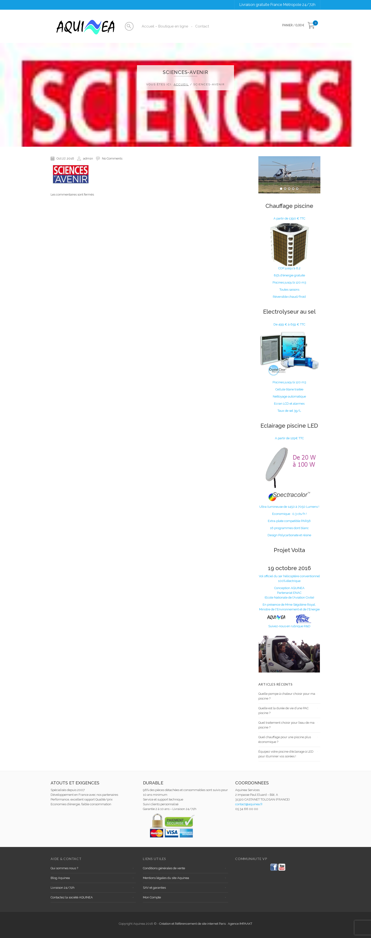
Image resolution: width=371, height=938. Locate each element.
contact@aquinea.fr (249, 804)
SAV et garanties (154, 887)
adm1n (88, 158)
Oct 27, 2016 (65, 158)
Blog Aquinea (60, 878)
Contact (202, 26)
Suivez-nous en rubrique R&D (289, 626)
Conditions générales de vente (164, 868)
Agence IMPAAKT (240, 923)
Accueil (181, 84)
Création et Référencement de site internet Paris (192, 923)
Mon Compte (152, 897)
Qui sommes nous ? (64, 868)
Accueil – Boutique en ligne (165, 26)
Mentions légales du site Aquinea (166, 878)
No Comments (112, 158)
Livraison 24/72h (63, 887)
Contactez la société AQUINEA (72, 897)
